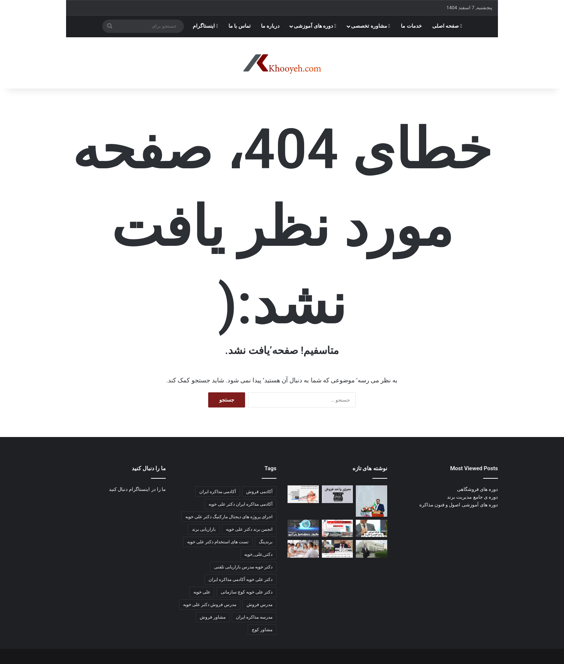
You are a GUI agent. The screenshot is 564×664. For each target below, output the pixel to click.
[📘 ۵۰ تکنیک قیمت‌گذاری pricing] (371, 549)
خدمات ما (411, 26)
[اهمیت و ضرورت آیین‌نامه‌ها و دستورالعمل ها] (337, 494)
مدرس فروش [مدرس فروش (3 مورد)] (259, 604)
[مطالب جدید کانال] (303, 549)
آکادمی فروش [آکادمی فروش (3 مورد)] (259, 491)
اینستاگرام (205, 26)
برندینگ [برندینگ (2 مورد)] (265, 541)
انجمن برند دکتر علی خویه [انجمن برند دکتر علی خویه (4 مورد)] (249, 529)
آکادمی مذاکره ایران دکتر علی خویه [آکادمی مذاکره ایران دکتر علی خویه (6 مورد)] (240, 504)
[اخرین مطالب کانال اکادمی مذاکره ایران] (337, 549)
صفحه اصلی (447, 26)
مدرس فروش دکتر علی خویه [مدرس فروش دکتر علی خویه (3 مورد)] (209, 604)
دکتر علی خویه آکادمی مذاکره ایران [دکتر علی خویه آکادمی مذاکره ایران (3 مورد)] (240, 579)
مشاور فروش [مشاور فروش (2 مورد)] (213, 617)
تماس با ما (239, 26)
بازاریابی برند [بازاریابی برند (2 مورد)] (204, 529)
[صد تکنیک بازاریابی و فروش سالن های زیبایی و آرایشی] (371, 528)
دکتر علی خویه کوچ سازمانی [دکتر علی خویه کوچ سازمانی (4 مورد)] (246, 592)
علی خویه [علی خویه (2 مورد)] (201, 592)
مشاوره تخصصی (370, 26)
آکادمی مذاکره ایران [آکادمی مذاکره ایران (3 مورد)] (217, 491)
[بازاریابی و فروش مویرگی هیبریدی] (337, 528)
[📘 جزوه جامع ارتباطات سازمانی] (371, 501)
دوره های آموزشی (315, 26)
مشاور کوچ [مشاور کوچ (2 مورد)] (262, 629)
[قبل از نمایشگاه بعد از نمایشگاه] (303, 494)
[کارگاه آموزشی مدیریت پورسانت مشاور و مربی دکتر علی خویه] (303, 528)
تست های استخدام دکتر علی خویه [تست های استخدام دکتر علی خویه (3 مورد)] (217, 541)
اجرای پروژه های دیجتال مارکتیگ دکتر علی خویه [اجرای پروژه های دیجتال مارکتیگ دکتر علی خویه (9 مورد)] (228, 516)
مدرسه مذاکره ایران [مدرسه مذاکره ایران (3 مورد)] (254, 617)
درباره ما (270, 26)
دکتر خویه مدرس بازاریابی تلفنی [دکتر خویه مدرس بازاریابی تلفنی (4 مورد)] (243, 567)
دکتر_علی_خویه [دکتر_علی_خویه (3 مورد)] (258, 554)
